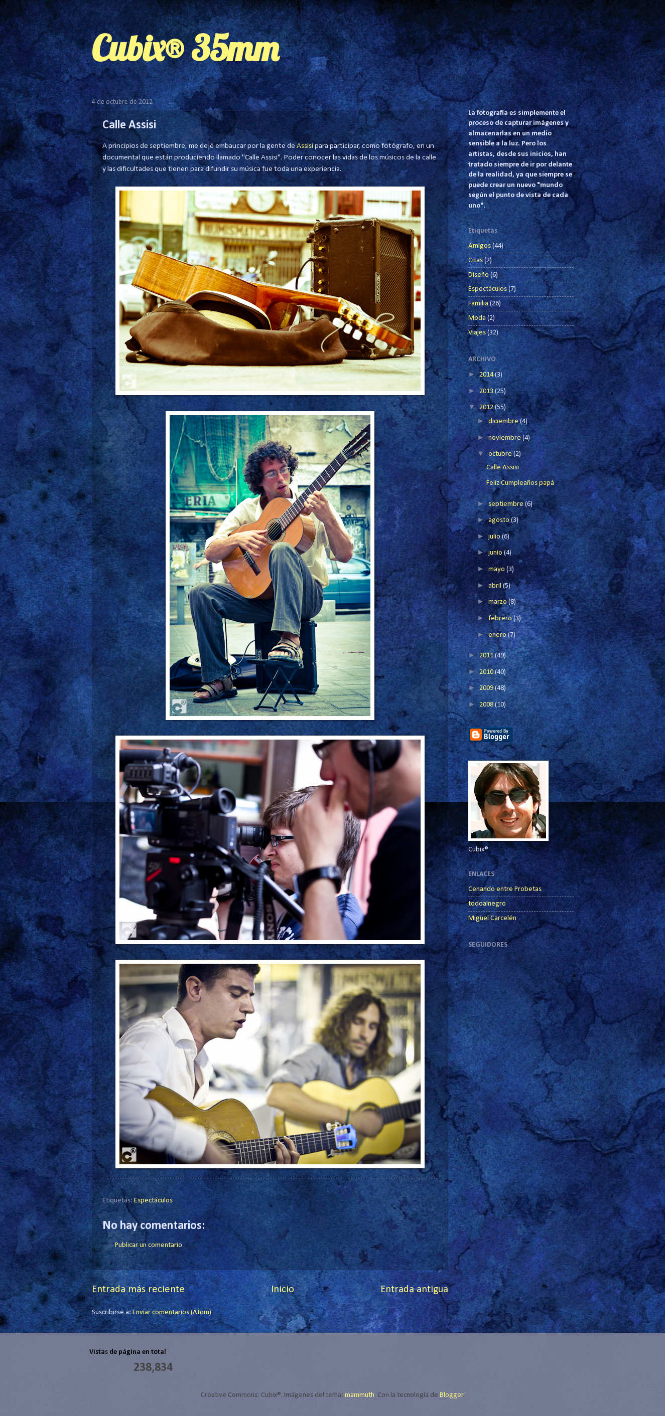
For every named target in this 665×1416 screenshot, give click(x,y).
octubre (500, 454)
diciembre (504, 421)
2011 (487, 655)
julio (495, 537)
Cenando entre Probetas (505, 889)
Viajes (477, 332)
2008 (487, 705)
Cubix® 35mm (185, 48)
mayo (497, 569)
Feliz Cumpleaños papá (520, 483)
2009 (487, 688)
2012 (487, 407)
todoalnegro (487, 904)
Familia (478, 303)
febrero (500, 618)
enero (498, 635)
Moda (477, 318)
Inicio (282, 1290)
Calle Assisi (502, 467)
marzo (498, 602)
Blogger (451, 1395)
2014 (487, 375)
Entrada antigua (414, 1290)
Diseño (478, 275)
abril (495, 586)
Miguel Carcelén (492, 918)
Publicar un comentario (148, 1245)
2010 (487, 672)
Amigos (479, 246)
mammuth (359, 1395)
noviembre (505, 438)
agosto (499, 520)
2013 (487, 391)
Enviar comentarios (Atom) (171, 1312)
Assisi (305, 146)
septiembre (506, 504)
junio (496, 553)
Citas (475, 260)
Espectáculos (153, 1200)
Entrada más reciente (138, 1290)
